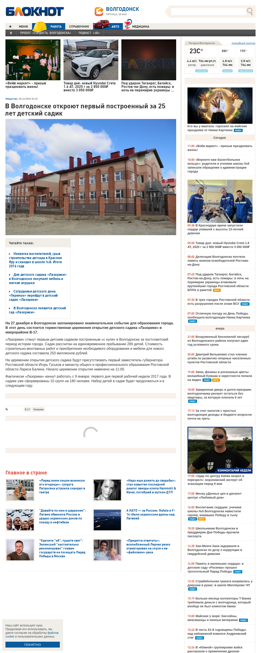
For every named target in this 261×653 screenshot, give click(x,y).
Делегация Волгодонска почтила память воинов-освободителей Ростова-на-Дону (218, 260)
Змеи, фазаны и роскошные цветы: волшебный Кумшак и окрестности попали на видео (219, 376)
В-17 (27, 409)
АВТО (106, 26)
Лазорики (38, 409)
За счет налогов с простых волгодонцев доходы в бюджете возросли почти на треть (219, 414)
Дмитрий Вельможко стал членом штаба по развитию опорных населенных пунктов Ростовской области (219, 358)
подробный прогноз (243, 43)
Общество (11, 98)
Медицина (137, 26)
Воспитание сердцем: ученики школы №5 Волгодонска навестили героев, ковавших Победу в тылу (214, 511)
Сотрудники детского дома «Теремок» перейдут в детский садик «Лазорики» (33, 295)
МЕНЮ (23, 26)
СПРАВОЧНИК (79, 26)
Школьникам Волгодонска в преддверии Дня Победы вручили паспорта (213, 532)
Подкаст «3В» (89, 33)
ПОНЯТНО (32, 644)
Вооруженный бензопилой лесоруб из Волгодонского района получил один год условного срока (218, 340)
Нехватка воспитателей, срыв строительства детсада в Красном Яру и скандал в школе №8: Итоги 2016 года (35, 259)
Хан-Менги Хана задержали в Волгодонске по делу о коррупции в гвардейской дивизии (214, 550)
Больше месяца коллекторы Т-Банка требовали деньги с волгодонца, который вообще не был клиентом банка (219, 602)
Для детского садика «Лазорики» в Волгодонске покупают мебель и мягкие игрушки (38, 278)
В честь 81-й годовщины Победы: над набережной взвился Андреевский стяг (217, 633)
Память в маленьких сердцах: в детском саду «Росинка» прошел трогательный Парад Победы (215, 567)
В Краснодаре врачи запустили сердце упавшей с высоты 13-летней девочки (215, 229)
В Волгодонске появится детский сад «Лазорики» (37, 310)
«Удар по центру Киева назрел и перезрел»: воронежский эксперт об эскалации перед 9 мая (215, 480)
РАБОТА (47, 26)
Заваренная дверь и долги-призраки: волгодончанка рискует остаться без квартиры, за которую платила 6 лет (219, 393)
